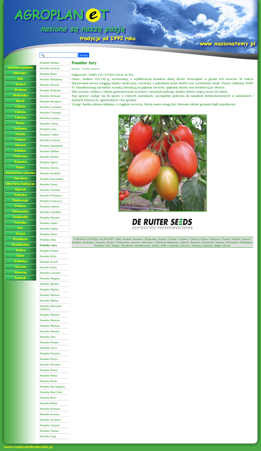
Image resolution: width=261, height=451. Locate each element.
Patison (219, 242)
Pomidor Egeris (49, 162)
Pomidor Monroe (49, 320)
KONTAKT (107, 239)
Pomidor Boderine (50, 90)
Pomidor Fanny (49, 184)
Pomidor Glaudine (50, 212)
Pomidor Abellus (49, 62)
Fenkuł (236, 239)
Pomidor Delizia (49, 156)
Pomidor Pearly (49, 369)
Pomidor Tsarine (49, 430)
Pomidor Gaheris (49, 206)
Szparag (196, 245)
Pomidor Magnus (50, 278)
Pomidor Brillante (50, 95)
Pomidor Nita (48, 336)
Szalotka (174, 245)
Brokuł (127, 239)
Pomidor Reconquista (52, 386)
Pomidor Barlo (48, 73)
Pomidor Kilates (49, 250)
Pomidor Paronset (50, 364)
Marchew (147, 242)
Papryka (195, 242)
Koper (111, 242)
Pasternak (208, 242)
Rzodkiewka (142, 245)
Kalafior (76, 242)
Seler (164, 245)
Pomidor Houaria (50, 217)
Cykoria (194, 239)
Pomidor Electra (49, 167)
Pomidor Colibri (49, 134)
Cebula (172, 239)
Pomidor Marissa (49, 294)
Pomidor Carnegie (50, 112)
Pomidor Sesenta (49, 414)
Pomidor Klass (48, 267)
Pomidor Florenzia (50, 195)
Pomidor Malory (49, 289)
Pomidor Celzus (49, 123)
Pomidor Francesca (51, 200)
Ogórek (184, 242)
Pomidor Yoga (48, 436)
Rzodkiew (127, 245)
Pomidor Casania (49, 118)
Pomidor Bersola (49, 84)
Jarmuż (246, 239)
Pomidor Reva (48, 397)
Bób (118, 239)
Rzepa (115, 245)
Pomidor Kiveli (49, 261)
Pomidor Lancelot (50, 272)
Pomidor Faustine (50, 189)
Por (108, 245)
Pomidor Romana (50, 408)
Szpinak (207, 245)
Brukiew (138, 239)
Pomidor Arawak (49, 68)
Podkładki (246, 242)
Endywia (215, 239)
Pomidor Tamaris (50, 425)
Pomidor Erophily (50, 173)
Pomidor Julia (48, 239)
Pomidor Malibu (49, 283)
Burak (162, 239)
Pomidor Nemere (49, 331)
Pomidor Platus (49, 375)
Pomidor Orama (49, 342)
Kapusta (100, 242)
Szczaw (185, 245)
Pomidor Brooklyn (50, 101)
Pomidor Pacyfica (50, 353)
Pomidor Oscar (48, 347)
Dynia (204, 239)
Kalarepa (88, 242)
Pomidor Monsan (50, 325)
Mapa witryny (222, 245)
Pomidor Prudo (48, 381)
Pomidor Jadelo (49, 228)
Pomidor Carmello (50, 106)
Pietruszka (232, 242)
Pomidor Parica (49, 358)
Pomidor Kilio (48, 256)
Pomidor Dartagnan (51, 145)
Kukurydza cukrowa (128, 242)
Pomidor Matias (49, 300)
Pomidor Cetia (48, 129)
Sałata (155, 245)
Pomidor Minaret (49, 314)
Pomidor (99, 245)
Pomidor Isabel (48, 223)
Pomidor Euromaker (51, 178)
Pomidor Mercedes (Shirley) (51, 307)
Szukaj (84, 55)
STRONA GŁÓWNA (85, 239)
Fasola (226, 239)
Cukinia (182, 239)
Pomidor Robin (49, 403)
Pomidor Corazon (50, 140)
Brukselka (151, 239)
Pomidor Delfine (49, 151)
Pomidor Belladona (51, 79)
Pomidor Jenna (48, 234)
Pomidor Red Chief (51, 392)
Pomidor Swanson (50, 419)
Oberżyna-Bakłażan (166, 242)
